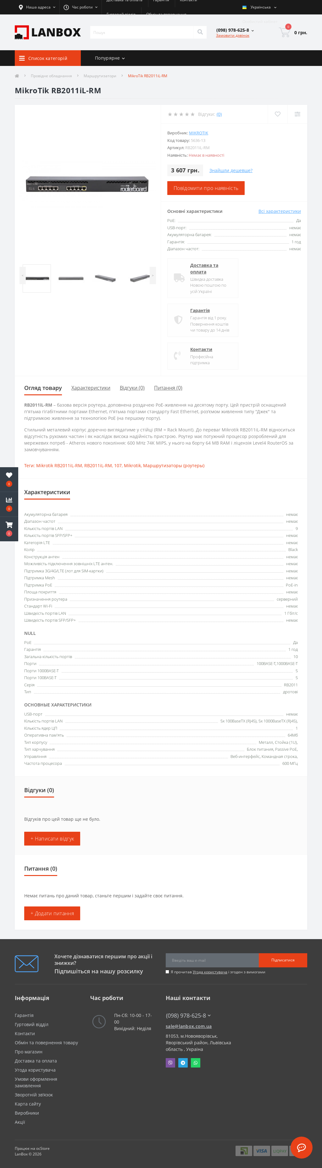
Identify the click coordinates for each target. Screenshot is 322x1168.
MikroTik (198, 133)
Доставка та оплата (204, 268)
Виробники (27, 1113)
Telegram (183, 1063)
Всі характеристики (279, 211)
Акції (20, 1122)
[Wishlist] (277, 114)
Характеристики (90, 387)
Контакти (201, 349)
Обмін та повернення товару (46, 1043)
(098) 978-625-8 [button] (188, 1015)
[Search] (200, 32)
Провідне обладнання (51, 75)
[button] (9, 529)
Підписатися (283, 960)
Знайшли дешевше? (231, 170)
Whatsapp (195, 1063)
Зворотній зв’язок (34, 1095)
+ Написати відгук (52, 838)
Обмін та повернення (166, 14)
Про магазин (28, 1052)
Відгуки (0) (132, 387)
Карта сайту (28, 1104)
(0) (219, 114)
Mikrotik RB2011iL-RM (59, 465)
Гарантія (200, 310)
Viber (170, 1063)
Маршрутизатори (100, 75)
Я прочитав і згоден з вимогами (218, 972)
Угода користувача (210, 972)
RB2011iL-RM (98, 465)
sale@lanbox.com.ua (189, 1026)
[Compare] (297, 114)
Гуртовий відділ (121, 14)
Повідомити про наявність (206, 188)
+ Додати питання (52, 913)
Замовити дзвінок (232, 35)
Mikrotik (132, 465)
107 (118, 465)
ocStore (43, 1148)
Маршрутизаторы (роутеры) (173, 465)
